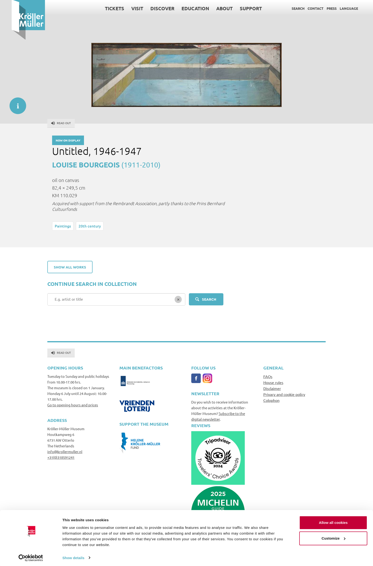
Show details (73, 557)
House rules (273, 382)
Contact (304, 8)
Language (337, 8)
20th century (90, 225)
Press (320, 8)
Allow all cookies (333, 522)
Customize (333, 537)
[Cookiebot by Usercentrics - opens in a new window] (31, 556)
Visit (126, 8)
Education (183, 8)
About (213, 8)
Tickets (103, 8)
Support (239, 8)
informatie (15, 103)
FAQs (267, 376)
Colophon (271, 400)
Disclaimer (272, 388)
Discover (151, 8)
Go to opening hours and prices (72, 405)
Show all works (70, 267)
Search (286, 8)
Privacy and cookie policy (284, 394)
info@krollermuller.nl (64, 451)
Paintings (63, 225)
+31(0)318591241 (60, 457)
